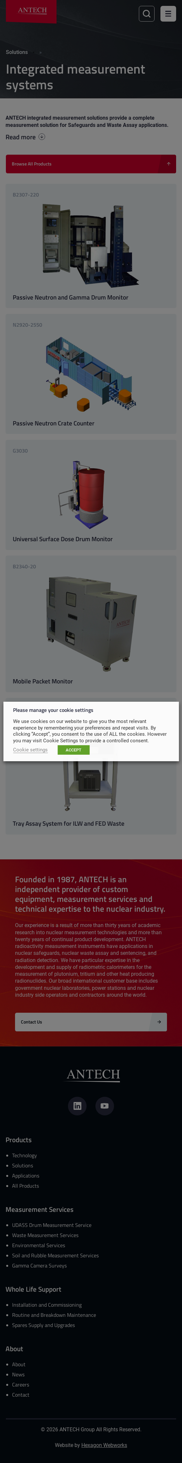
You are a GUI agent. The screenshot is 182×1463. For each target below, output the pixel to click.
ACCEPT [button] (73, 750)
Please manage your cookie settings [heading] (53, 710)
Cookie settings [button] (30, 750)
